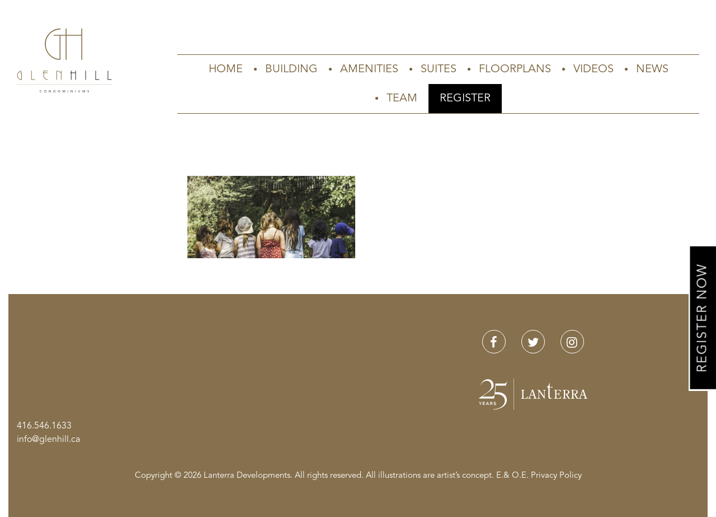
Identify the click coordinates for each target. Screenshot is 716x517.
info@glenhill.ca (48, 439)
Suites (438, 69)
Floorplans (515, 69)
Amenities (369, 69)
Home (226, 69)
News (652, 69)
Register (465, 98)
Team (402, 98)
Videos (593, 69)
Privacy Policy (556, 476)
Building (291, 69)
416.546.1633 (44, 426)
